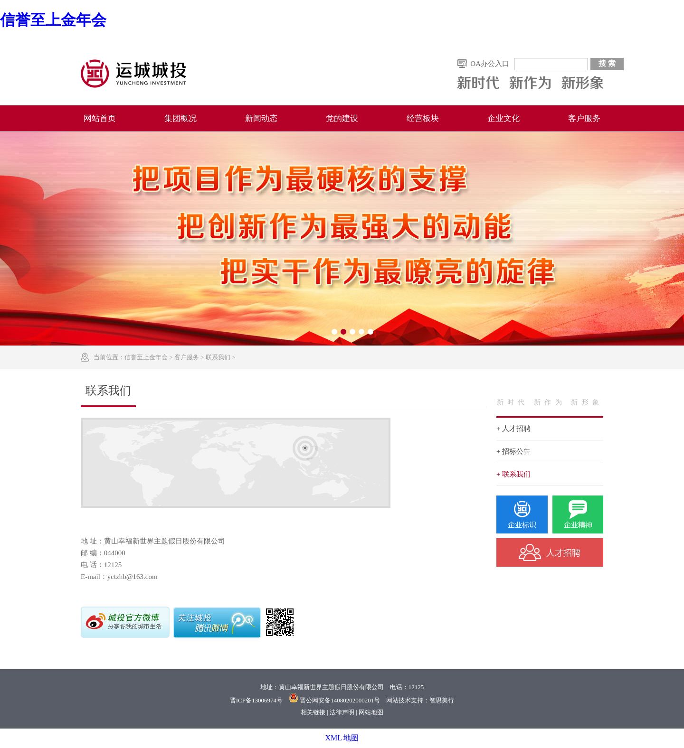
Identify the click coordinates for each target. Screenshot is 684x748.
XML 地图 (342, 738)
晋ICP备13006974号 (256, 700)
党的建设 (342, 118)
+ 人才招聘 (513, 428)
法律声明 (342, 712)
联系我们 (218, 357)
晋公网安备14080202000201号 (340, 700)
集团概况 (180, 118)
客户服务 (584, 118)
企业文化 (503, 118)
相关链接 (313, 712)
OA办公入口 (489, 63)
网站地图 (371, 712)
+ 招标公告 (513, 451)
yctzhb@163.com (132, 576)
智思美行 (441, 700)
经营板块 (423, 118)
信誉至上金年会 (53, 19)
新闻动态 (261, 118)
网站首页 (100, 118)
